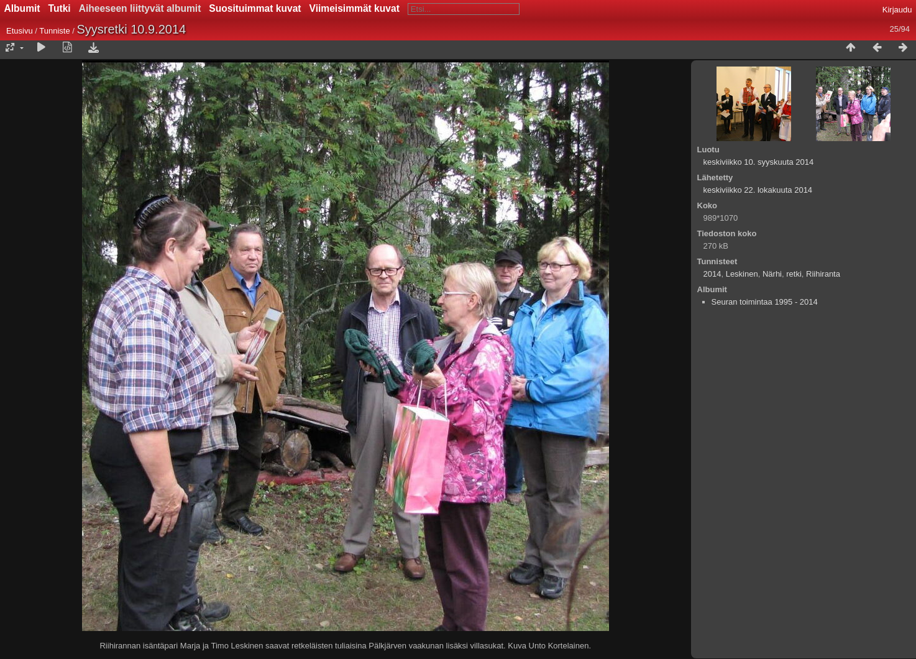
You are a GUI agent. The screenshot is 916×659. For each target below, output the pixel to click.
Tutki (59, 8)
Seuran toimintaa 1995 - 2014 (765, 301)
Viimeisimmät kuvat (354, 8)
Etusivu (19, 30)
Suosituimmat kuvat (255, 8)
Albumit (22, 8)
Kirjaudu (897, 9)
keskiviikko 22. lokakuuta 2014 (758, 190)
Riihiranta (823, 274)
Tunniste (54, 30)
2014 (712, 274)
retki (794, 274)
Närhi (772, 274)
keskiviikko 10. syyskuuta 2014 (758, 162)
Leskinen (742, 274)
